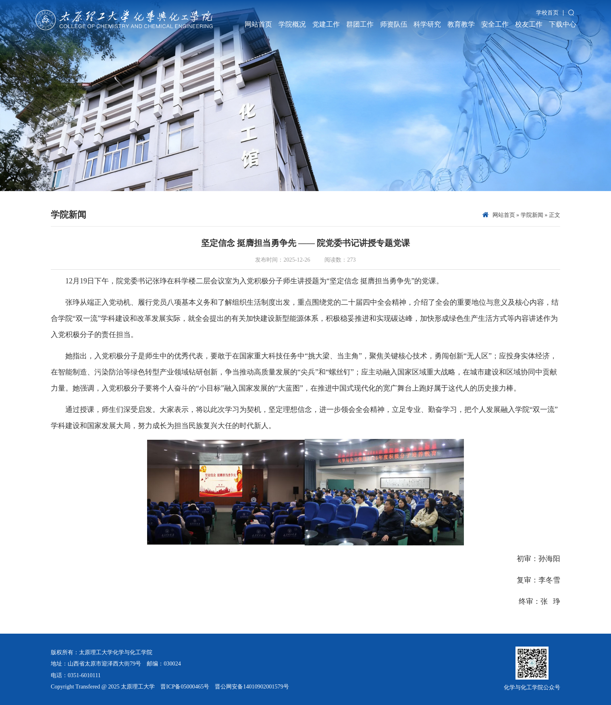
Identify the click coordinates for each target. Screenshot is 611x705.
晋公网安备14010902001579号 (252, 686)
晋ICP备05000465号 (184, 686)
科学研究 (427, 24)
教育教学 (461, 24)
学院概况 (292, 24)
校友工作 (528, 24)
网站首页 (258, 24)
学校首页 (547, 12)
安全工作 (495, 24)
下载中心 (562, 24)
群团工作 (360, 24)
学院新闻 (532, 215)
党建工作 (326, 24)
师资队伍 (393, 24)
